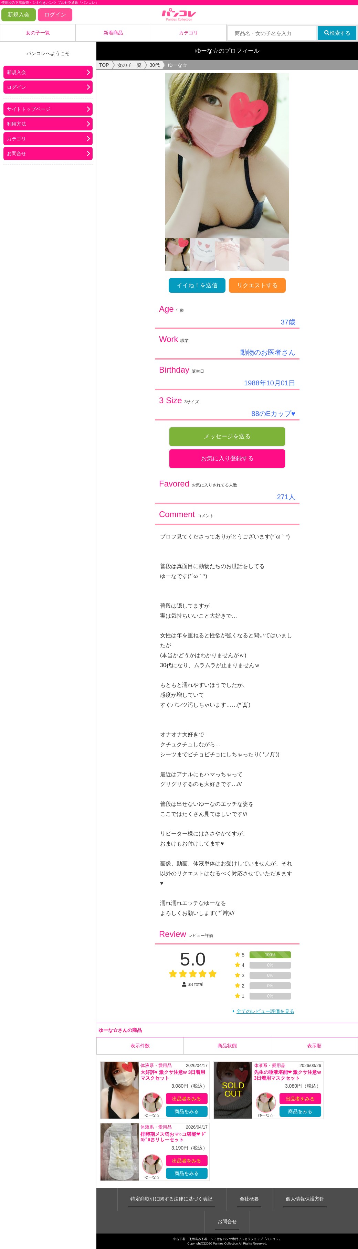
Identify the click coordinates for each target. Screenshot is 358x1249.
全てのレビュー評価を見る (265, 1011)
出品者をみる (186, 1098)
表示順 (314, 1045)
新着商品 (113, 32)
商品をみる (187, 1111)
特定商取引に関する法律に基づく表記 (171, 1199)
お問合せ (16, 153)
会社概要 (249, 1199)
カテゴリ (188, 32)
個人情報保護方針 (305, 1199)
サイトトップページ (28, 109)
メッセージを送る (227, 436)
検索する (337, 33)
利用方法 (16, 124)
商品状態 (227, 1045)
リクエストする (257, 285)
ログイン (55, 15)
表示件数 (140, 1045)
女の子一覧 (38, 32)
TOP (104, 65)
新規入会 (19, 15)
